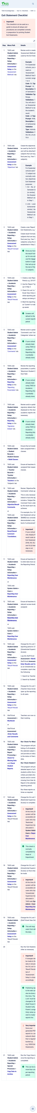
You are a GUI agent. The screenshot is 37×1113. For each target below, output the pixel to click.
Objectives (11, 167)
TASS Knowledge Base (8, 11)
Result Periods (13, 299)
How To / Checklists (22, 11)
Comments (11, 351)
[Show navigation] (32, 1108)
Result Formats (13, 249)
